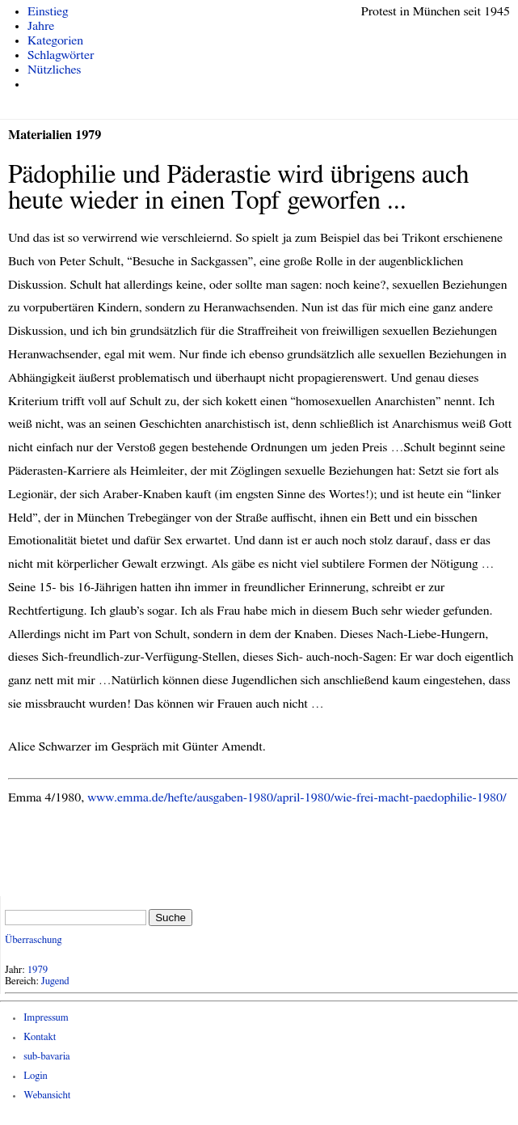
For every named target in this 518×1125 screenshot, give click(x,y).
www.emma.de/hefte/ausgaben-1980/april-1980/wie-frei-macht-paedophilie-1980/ (296, 797)
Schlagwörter (60, 55)
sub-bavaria (46, 1056)
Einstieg (48, 11)
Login (35, 1076)
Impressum (46, 1018)
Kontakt (39, 1037)
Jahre (40, 25)
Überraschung (33, 940)
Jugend (55, 981)
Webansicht (46, 1095)
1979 (37, 970)
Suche (170, 917)
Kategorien (55, 40)
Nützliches (54, 69)
